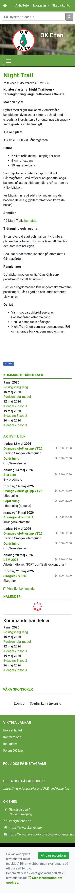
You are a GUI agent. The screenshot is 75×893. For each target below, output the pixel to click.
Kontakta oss (12, 737)
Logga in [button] (40, 5)
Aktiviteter (22, 5)
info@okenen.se (20, 821)
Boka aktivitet (12, 730)
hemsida (30, 221)
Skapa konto (61, 5)
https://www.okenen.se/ (25, 828)
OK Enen (52, 35)
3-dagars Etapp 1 (15, 406)
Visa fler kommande (19, 589)
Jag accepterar (53, 855)
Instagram (10, 744)
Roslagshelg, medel (17, 397)
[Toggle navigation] (8, 61)
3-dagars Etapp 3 (15, 425)
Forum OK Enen (13, 750)
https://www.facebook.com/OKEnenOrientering (36, 788)
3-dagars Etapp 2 (15, 416)
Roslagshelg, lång (15, 387)
